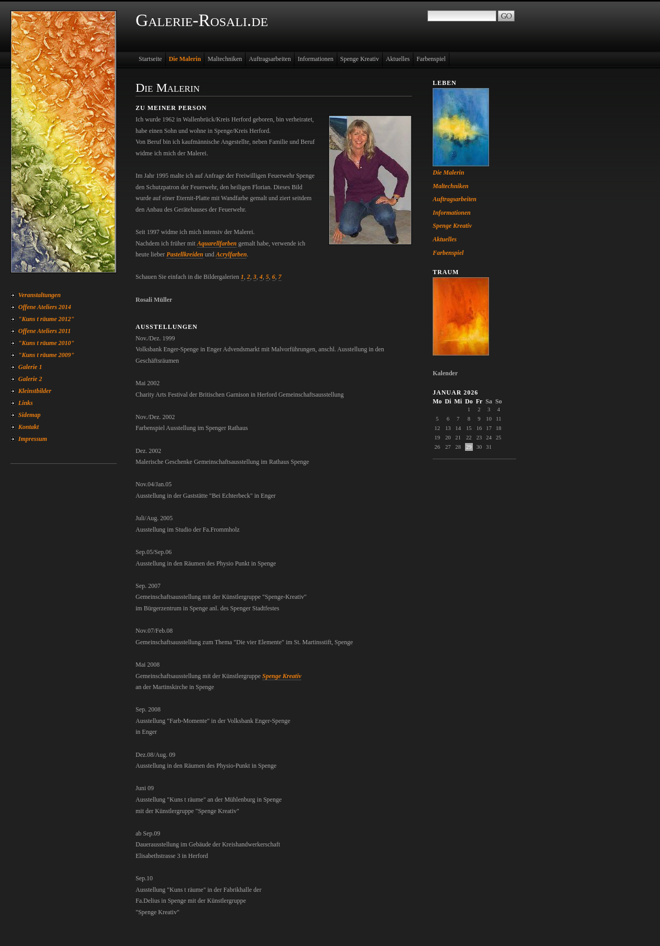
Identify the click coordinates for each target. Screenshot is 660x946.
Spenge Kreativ (359, 59)
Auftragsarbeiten (270, 59)
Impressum (32, 439)
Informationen (316, 59)
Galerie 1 (30, 367)
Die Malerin (185, 59)
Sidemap (29, 415)
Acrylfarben (231, 254)
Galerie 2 (30, 379)
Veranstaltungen (39, 295)
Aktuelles (398, 59)
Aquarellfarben (217, 243)
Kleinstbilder (34, 391)
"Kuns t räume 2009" (46, 355)
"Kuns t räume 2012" (46, 319)
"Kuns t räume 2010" (46, 343)
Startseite (150, 59)
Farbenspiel (431, 59)
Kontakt (28, 427)
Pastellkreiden (184, 254)
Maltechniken (224, 59)
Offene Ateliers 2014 (44, 307)
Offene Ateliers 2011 (44, 331)
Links (25, 403)
